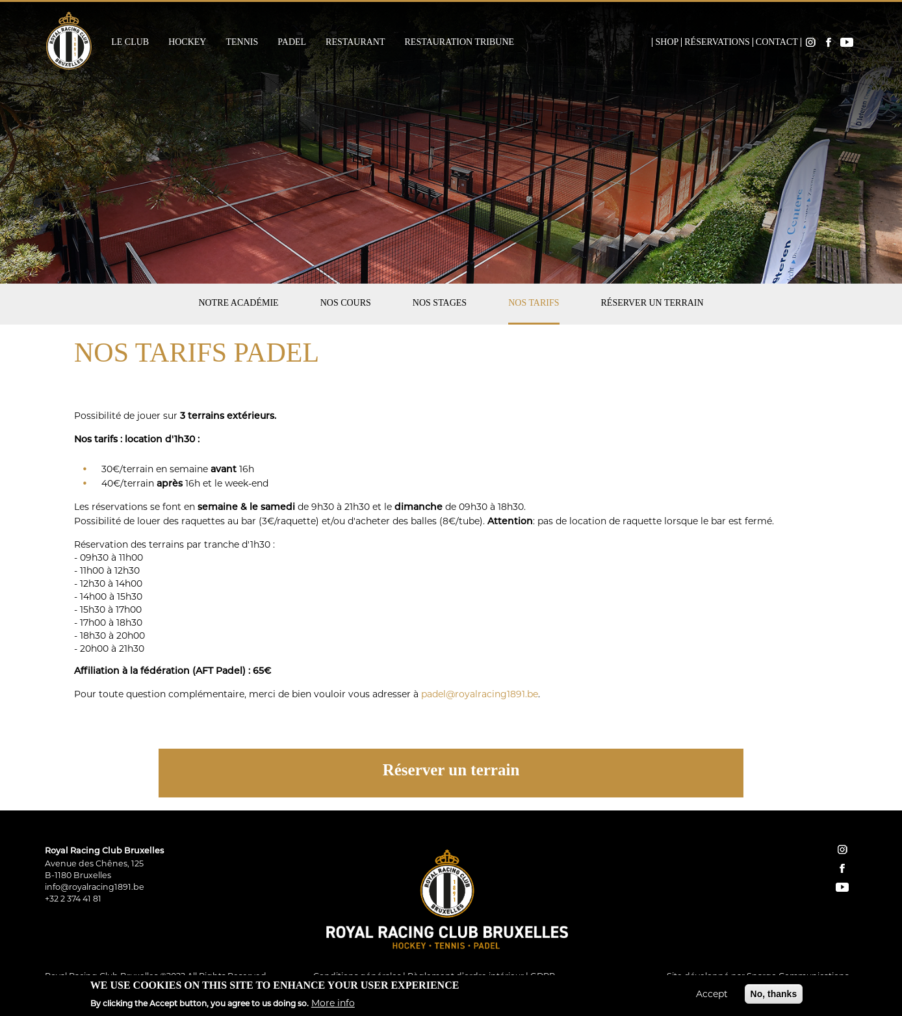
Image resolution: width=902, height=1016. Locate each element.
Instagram (810, 42)
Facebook (828, 42)
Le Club (130, 42)
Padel (291, 42)
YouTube (846, 42)
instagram (842, 849)
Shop (666, 42)
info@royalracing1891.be (94, 887)
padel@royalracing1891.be (479, 694)
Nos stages (440, 303)
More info (333, 1005)
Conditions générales (357, 976)
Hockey (187, 42)
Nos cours (345, 303)
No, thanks (774, 997)
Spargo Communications (798, 976)
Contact (777, 42)
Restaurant (355, 42)
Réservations (717, 42)
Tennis (242, 42)
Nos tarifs (533, 303)
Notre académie (238, 303)
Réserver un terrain (652, 303)
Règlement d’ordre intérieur (465, 976)
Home (643, 42)
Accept (712, 997)
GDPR (542, 976)
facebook (842, 868)
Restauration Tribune (460, 42)
